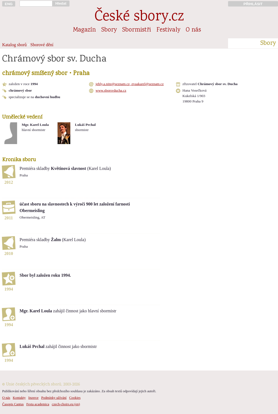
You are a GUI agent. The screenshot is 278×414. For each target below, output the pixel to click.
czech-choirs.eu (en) (66, 404)
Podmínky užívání (54, 398)
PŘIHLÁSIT (253, 4)
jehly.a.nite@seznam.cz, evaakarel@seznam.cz (130, 84)
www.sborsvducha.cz (111, 90)
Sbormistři (136, 30)
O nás (193, 30)
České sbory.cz (139, 17)
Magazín (84, 30)
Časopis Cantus (13, 404)
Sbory (109, 30)
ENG (9, 4)
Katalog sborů (14, 44)
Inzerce (33, 398)
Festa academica (37, 404)
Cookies (75, 398)
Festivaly (168, 30)
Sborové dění (41, 44)
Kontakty (19, 398)
